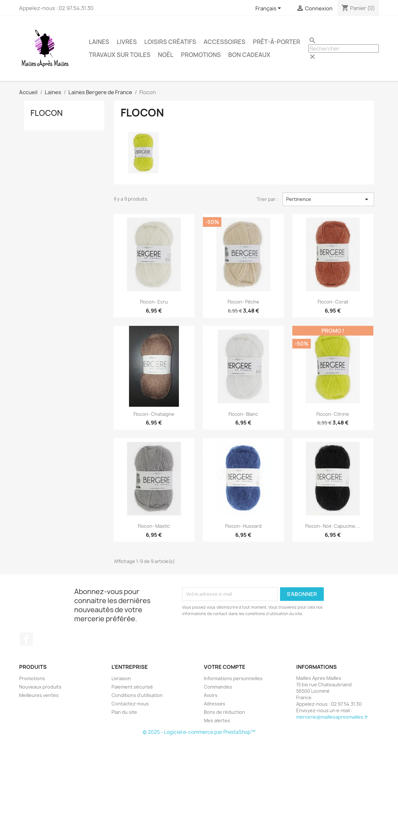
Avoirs (210, 695)
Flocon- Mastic (154, 526)
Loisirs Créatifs (170, 42)
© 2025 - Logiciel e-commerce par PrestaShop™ (199, 732)
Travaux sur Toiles (119, 55)
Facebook (26, 639)
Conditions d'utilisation (137, 695)
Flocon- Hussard (243, 526)
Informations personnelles (233, 678)
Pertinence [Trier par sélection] (328, 199)
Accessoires (224, 42)
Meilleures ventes (39, 695)
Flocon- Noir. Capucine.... (332, 526)
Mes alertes (217, 720)
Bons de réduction (224, 712)
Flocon (46, 112)
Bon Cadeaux (249, 55)
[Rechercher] (344, 48)
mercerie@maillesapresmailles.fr (332, 717)
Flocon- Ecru (154, 302)
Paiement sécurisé (132, 687)
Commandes (218, 687)
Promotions (201, 55)
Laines (99, 42)
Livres (127, 42)
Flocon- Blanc (243, 414)
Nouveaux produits (40, 687)
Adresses (214, 704)
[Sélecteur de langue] (269, 9)
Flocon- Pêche (243, 302)
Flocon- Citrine (332, 414)
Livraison (121, 678)
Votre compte (224, 666)
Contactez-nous (130, 704)
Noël (165, 55)
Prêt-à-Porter (276, 42)
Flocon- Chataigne (154, 414)
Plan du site (124, 712)
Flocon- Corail (333, 302)
